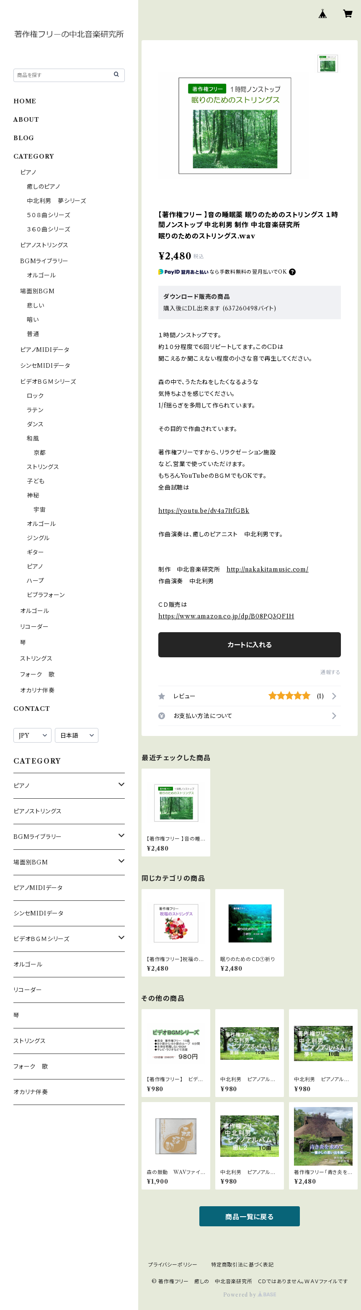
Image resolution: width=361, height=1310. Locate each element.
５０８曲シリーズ (48, 215)
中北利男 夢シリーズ (56, 201)
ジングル (38, 538)
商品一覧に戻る (249, 1217)
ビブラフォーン (46, 595)
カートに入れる (250, 645)
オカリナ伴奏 (37, 690)
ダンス (35, 424)
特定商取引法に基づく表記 (242, 1264)
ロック (35, 396)
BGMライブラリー (44, 261)
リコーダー (34, 627)
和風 (33, 438)
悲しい (35, 305)
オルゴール (41, 275)
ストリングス (43, 467)
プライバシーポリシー (173, 1264)
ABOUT (26, 119)
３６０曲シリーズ (48, 229)
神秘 (33, 495)
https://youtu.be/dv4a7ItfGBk (203, 511)
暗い (33, 319)
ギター (35, 552)
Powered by (249, 1295)
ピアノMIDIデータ (45, 350)
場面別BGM (37, 291)
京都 (40, 452)
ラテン (35, 410)
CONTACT (31, 709)
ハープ (35, 581)
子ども (35, 481)
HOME (24, 101)
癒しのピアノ (43, 186)
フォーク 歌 (37, 674)
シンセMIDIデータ (45, 365)
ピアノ (28, 172)
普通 (33, 334)
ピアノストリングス (44, 245)
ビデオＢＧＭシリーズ (48, 381)
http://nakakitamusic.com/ (268, 569)
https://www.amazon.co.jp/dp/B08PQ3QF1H (226, 616)
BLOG (23, 138)
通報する (330, 672)
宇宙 (40, 509)
